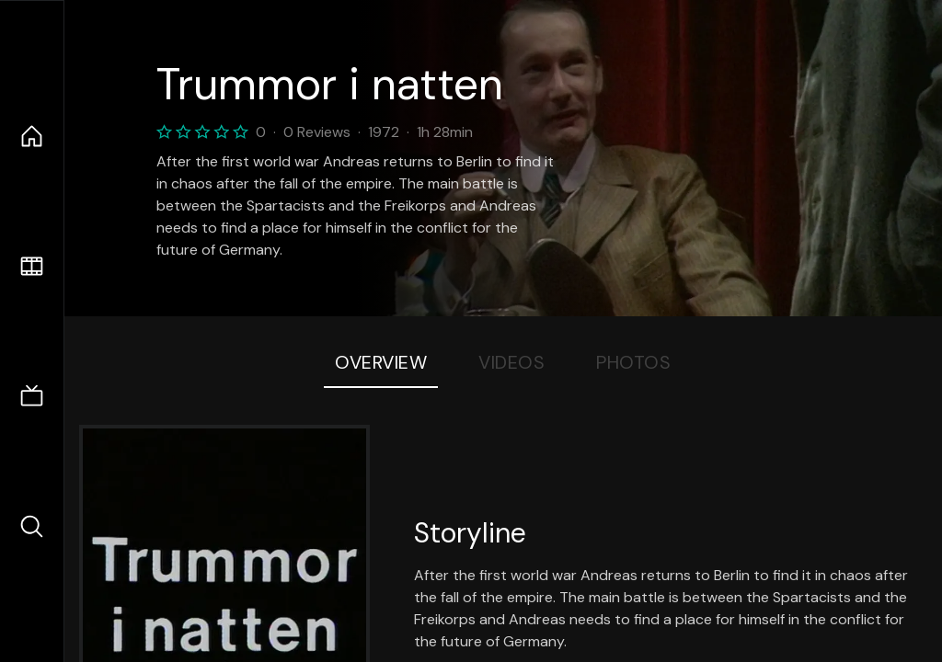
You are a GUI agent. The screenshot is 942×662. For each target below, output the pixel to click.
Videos (511, 362)
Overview (381, 362)
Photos (633, 362)
